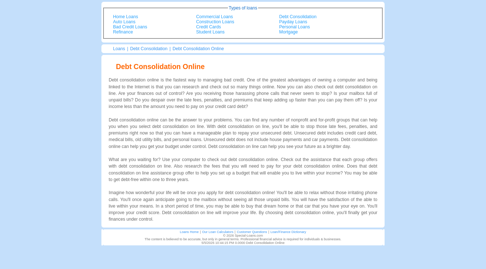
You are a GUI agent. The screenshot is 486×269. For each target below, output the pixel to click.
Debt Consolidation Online (198, 48)
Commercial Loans (214, 16)
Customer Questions (252, 232)
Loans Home (189, 232)
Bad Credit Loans (130, 26)
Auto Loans (124, 21)
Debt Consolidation (298, 16)
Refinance (123, 32)
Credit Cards (208, 26)
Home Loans (125, 16)
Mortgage (288, 32)
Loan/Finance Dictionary (288, 232)
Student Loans (210, 32)
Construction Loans (215, 21)
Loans (119, 48)
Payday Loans (293, 21)
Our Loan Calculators (217, 232)
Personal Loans (294, 26)
